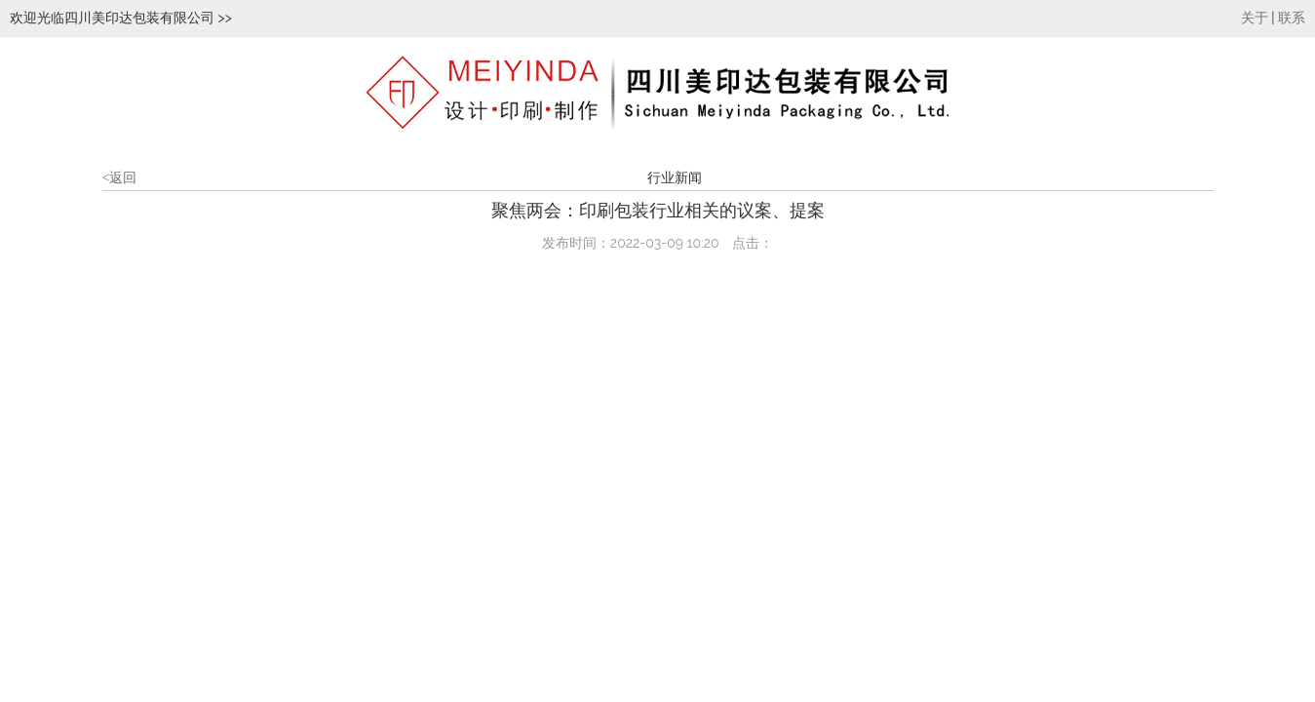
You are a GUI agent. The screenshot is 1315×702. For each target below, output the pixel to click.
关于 (1254, 18)
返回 (119, 178)
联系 (1291, 18)
